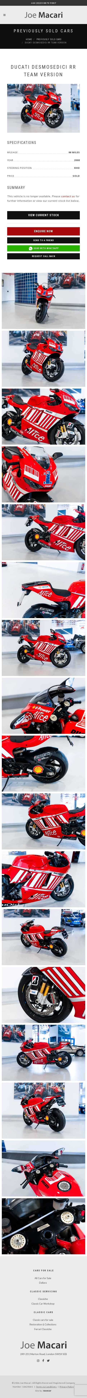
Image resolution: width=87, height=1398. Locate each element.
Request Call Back (43, 256)
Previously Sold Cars (44, 30)
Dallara (43, 1282)
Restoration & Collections (43, 1324)
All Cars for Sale (43, 1278)
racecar (47, 1390)
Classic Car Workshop (43, 1303)
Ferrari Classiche (42, 1329)
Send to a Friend (43, 240)
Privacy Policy (67, 1386)
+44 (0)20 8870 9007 (43, 3)
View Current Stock (43, 215)
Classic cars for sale (43, 1319)
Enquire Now (43, 231)
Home (29, 39)
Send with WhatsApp (44, 248)
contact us (68, 196)
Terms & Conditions (46, 1386)
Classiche (43, 1299)
